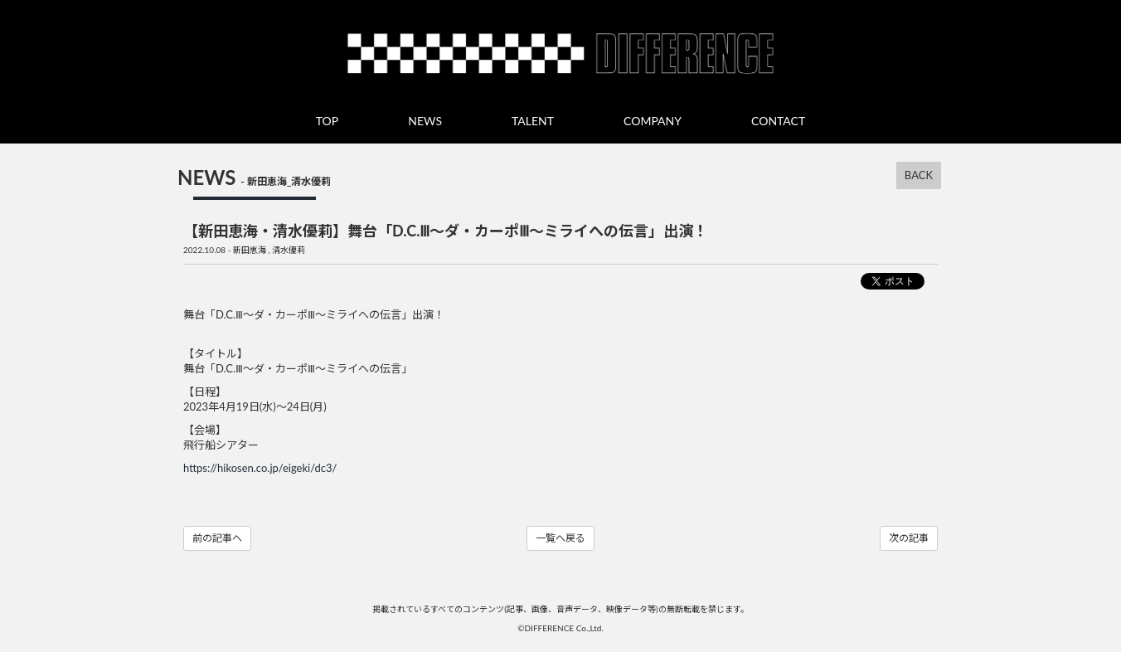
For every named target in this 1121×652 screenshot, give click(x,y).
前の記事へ (217, 538)
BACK (919, 175)
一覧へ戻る (560, 538)
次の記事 (909, 538)
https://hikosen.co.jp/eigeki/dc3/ (260, 467)
